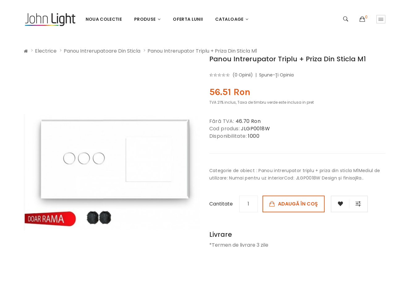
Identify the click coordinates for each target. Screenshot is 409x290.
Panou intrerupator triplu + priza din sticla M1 (202, 50)
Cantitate (221, 203)
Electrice (46, 50)
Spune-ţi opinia (276, 75)
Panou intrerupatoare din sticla (102, 50)
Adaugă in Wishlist (340, 204)
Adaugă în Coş (298, 203)
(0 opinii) (242, 75)
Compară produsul (358, 204)
